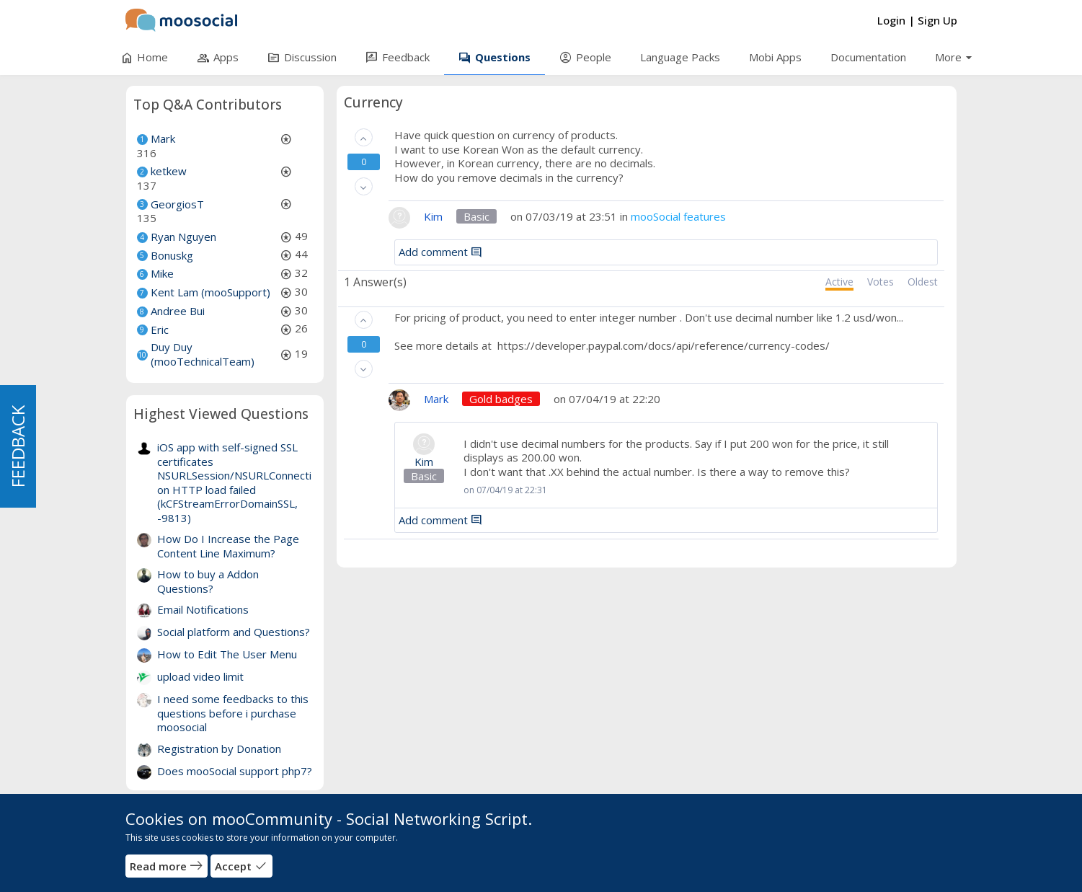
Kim (423, 462)
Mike (162, 273)
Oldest (923, 281)
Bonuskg (172, 255)
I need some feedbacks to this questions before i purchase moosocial (233, 713)
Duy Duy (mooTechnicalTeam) (202, 354)
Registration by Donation (219, 748)
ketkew (169, 171)
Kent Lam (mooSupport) (210, 292)
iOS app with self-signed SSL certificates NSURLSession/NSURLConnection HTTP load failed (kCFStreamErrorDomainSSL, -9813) (234, 482)
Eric (160, 329)
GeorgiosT (177, 204)
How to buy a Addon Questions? (208, 581)
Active (839, 281)
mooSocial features (678, 216)
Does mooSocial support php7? (234, 771)
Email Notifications (203, 609)
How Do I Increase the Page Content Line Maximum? (228, 545)
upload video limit (200, 676)
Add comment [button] (440, 251)
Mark (163, 138)
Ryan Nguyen (183, 236)
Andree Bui (178, 311)
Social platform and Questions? (233, 631)
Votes (880, 281)
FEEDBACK (18, 446)
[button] (364, 137)
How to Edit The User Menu (227, 654)
